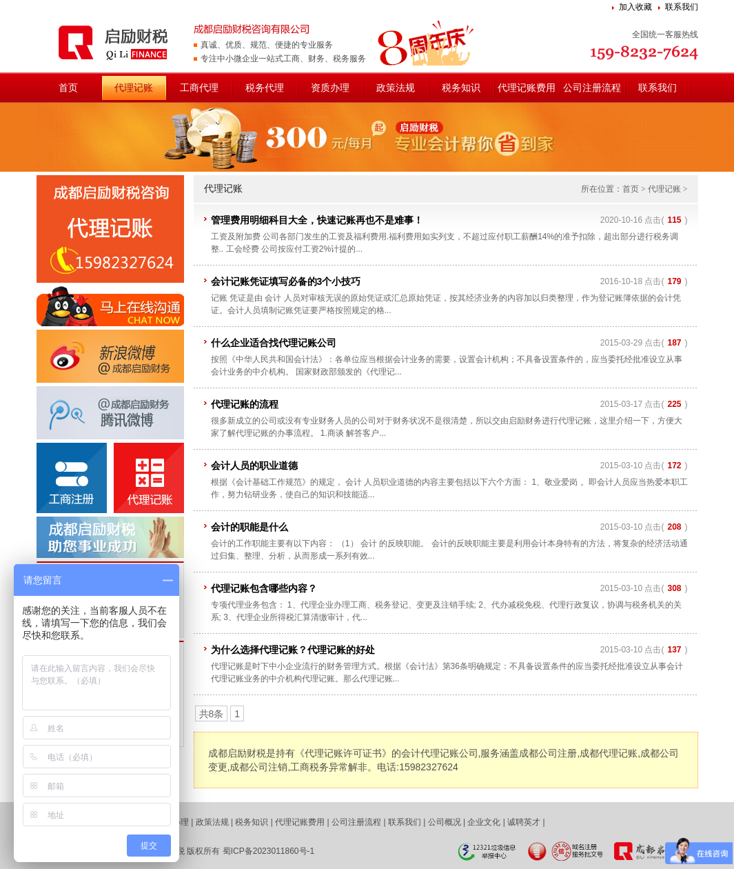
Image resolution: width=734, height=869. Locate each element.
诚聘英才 (523, 822)
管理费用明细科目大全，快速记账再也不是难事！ (317, 220)
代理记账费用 (526, 87)
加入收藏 (635, 7)
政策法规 (395, 87)
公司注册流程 (592, 87)
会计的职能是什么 (249, 526)
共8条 (211, 713)
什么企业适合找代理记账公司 (273, 342)
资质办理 (330, 87)
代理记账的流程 (244, 404)
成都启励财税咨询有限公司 (115, 41)
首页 (68, 87)
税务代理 (264, 87)
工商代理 (199, 87)
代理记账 (133, 87)
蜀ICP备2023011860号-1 (268, 851)
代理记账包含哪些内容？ (264, 588)
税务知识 (461, 87)
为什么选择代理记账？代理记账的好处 (293, 649)
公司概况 (444, 822)
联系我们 (681, 7)
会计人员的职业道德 (254, 465)
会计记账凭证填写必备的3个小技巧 (286, 281)
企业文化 (483, 822)
